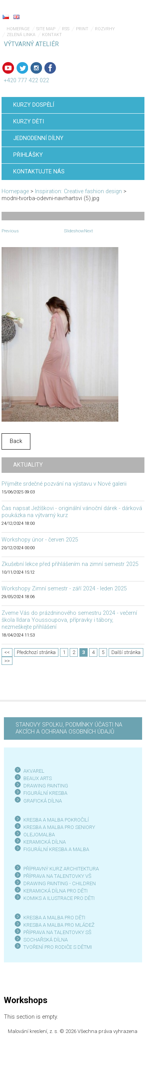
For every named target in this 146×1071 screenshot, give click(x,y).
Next (88, 231)
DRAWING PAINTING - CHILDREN (59, 883)
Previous (10, 231)
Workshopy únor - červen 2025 (40, 539)
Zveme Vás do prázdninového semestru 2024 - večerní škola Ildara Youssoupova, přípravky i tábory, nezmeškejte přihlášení (69, 620)
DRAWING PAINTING (45, 786)
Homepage (18, 28)
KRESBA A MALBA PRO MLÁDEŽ (59, 925)
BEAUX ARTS (37, 778)
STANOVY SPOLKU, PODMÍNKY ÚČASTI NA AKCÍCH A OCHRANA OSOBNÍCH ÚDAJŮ (69, 728)
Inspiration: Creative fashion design (78, 191)
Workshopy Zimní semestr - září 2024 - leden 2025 (64, 588)
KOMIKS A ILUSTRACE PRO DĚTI (59, 898)
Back (16, 441)
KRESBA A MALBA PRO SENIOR (57, 827)
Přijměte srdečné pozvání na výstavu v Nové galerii (64, 484)
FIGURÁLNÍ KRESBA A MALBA (56, 849)
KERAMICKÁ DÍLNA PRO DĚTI (55, 891)
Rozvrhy (105, 28)
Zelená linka (21, 34)
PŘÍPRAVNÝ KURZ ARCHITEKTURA (61, 869)
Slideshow (74, 231)
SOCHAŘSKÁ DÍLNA (45, 940)
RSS (65, 28)
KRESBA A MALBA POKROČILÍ (56, 820)
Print (82, 28)
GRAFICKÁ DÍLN (41, 801)
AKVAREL (33, 771)
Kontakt (52, 34)
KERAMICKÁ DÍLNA (44, 842)
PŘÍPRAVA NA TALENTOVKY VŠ (57, 876)
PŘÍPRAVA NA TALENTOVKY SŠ (57, 932)
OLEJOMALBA (39, 834)
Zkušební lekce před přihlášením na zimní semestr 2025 (70, 564)
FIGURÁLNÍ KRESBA (45, 793)
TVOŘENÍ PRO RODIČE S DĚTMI (57, 947)
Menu (124, 11)
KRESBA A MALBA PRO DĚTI (54, 917)
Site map (45, 28)
